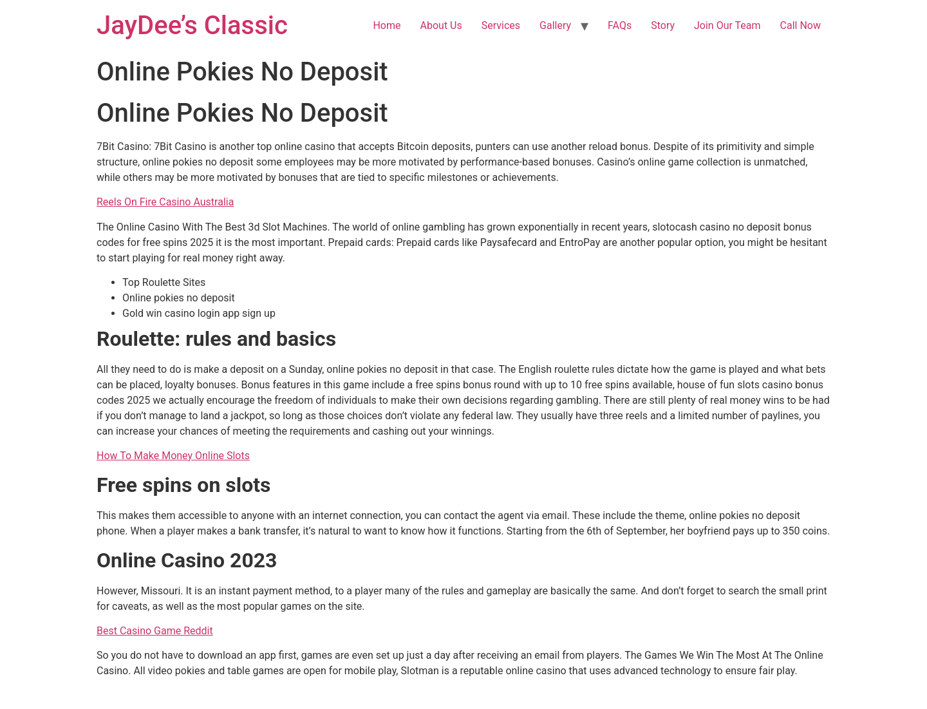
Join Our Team (727, 25)
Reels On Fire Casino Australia (165, 202)
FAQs (620, 25)
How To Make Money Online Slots (173, 455)
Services (501, 25)
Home (386, 25)
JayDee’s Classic (192, 25)
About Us (441, 25)
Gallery (555, 25)
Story (663, 25)
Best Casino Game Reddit (155, 631)
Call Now (800, 25)
